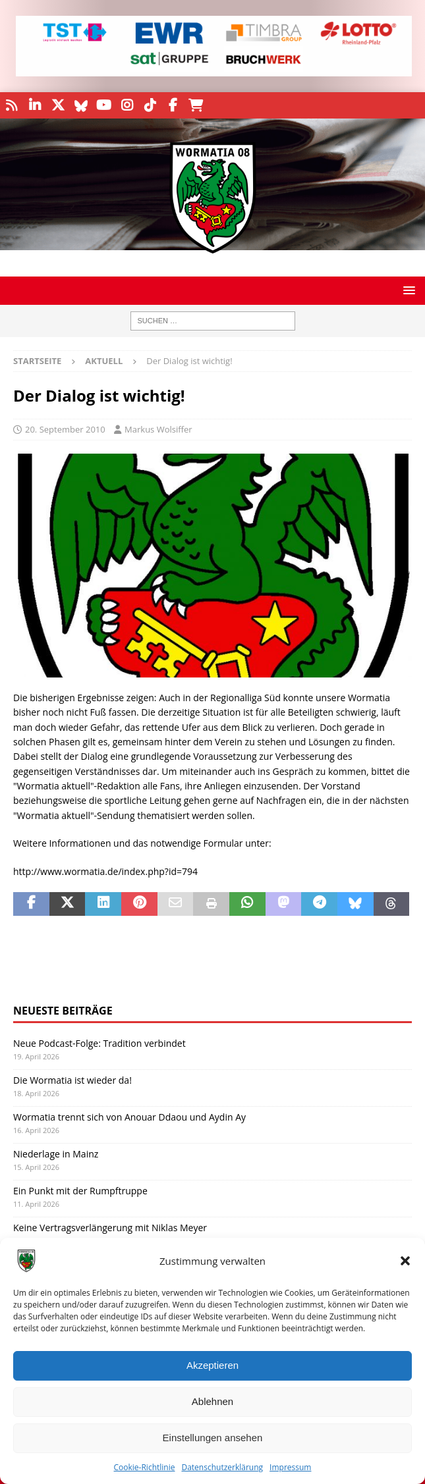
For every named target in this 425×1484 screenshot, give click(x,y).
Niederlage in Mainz (55, 1154)
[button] (405, 1260)
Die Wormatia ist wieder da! (72, 1080)
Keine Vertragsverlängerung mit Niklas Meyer (110, 1227)
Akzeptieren (212, 1365)
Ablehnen (212, 1401)
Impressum (290, 1467)
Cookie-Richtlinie (144, 1467)
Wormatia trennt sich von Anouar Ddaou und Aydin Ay (129, 1117)
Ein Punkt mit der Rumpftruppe (80, 1190)
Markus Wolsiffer (158, 429)
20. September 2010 (65, 429)
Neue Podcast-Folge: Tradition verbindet (99, 1043)
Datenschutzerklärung (222, 1467)
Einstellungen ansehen (213, 1437)
